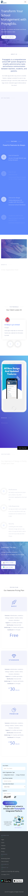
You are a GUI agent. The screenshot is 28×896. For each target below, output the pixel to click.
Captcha (5, 790)
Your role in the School (8, 783)
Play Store (8, 567)
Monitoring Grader (5, 858)
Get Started (22, 448)
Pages (2, 839)
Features (3, 845)
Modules (3, 848)
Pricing (2, 851)
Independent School (8, 774)
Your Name (5, 765)
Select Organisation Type (9, 772)
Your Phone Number (8, 778)
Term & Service (5, 861)
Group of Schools (20, 774)
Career (2, 842)
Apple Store (8, 562)
